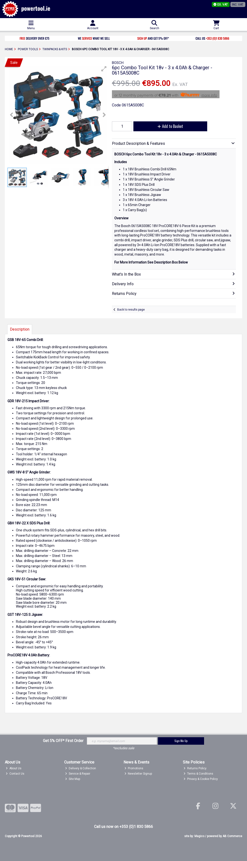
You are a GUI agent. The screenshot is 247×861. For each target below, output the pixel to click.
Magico (199, 836)
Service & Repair (77, 773)
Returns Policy (195, 768)
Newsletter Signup (138, 773)
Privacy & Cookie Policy (201, 779)
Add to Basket (170, 126)
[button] (104, 69)
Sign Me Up (181, 741)
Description (19, 329)
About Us (13, 768)
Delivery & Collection (80, 768)
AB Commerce (232, 836)
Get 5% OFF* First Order (63, 740)
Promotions (134, 768)
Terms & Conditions (198, 773)
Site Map (72, 779)
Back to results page (131, 309)
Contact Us (15, 773)
